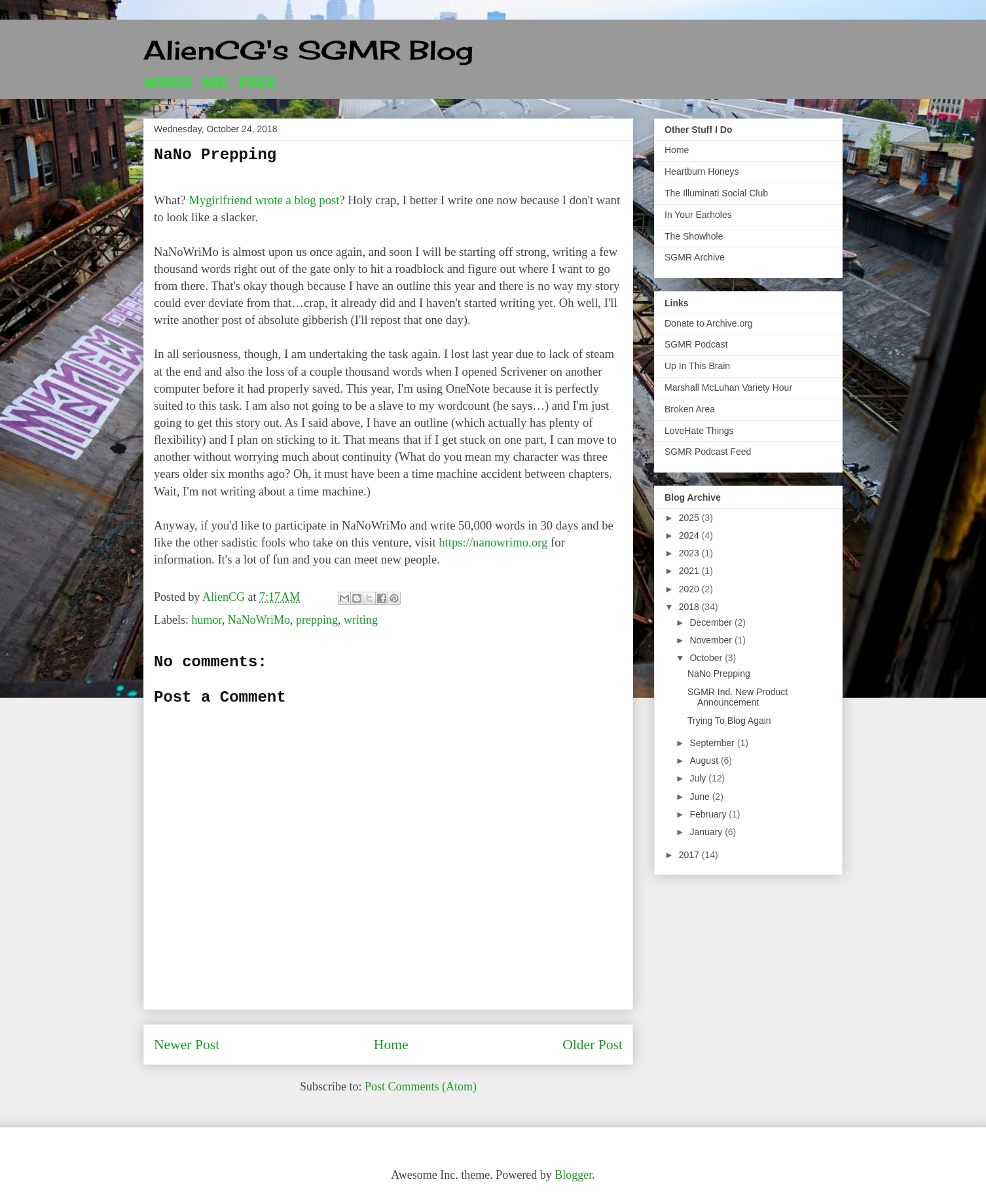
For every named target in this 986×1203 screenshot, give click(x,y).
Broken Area (690, 409)
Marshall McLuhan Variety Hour (728, 387)
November (711, 640)
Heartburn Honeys (702, 171)
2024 (690, 535)
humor (206, 619)
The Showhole (694, 236)
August (704, 760)
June (700, 796)
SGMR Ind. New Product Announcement (737, 697)
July (698, 778)
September (713, 743)
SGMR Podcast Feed (708, 451)
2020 (690, 589)
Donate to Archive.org (709, 323)
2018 (690, 607)
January (707, 832)
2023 (690, 553)
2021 (690, 571)
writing (361, 619)
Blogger (573, 1174)
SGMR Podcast (696, 344)
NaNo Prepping (718, 673)
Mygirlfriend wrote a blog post (264, 200)
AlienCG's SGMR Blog (308, 50)
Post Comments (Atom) (421, 1086)
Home (391, 1044)
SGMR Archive (695, 257)
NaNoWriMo (259, 619)
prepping (317, 619)
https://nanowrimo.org (493, 542)
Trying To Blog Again (729, 720)
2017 (690, 855)
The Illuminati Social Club (716, 193)
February (709, 814)
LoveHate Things (699, 430)
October (707, 658)
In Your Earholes (698, 214)
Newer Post (186, 1044)
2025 (690, 517)
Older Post (592, 1044)
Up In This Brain (697, 366)
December (711, 622)
